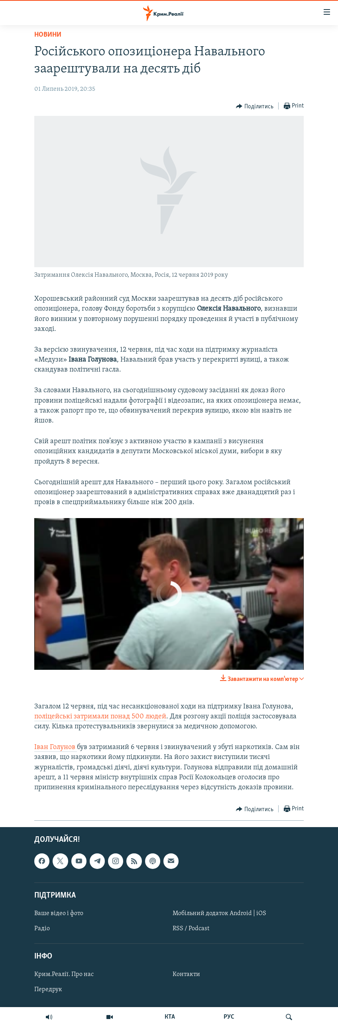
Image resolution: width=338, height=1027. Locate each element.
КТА (170, 1017)
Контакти (186, 975)
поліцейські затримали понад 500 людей (100, 716)
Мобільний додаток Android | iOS (219, 913)
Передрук (48, 990)
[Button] (254, 106)
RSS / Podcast (191, 928)
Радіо (42, 928)
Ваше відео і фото (58, 913)
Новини (47, 35)
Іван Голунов (55, 747)
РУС (229, 1017)
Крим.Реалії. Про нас (64, 975)
